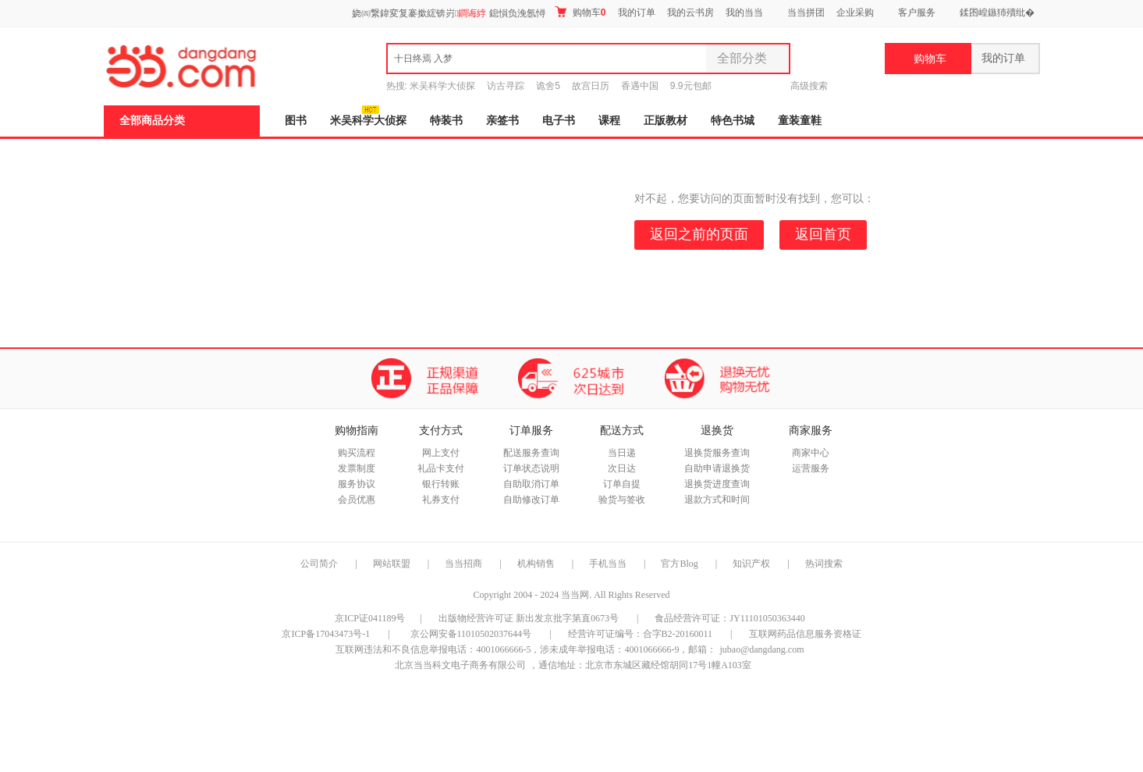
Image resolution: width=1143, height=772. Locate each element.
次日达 (622, 468)
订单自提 (622, 483)
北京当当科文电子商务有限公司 (460, 665)
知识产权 (752, 563)
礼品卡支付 (440, 468)
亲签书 (502, 120)
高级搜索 (809, 85)
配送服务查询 (531, 452)
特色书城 (732, 120)
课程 (609, 120)
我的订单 (636, 12)
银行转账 (441, 483)
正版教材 (665, 120)
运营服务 (810, 468)
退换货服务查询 (717, 452)
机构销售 (536, 563)
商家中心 (810, 452)
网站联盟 (391, 563)
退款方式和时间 (717, 499)
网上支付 (441, 452)
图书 (296, 120)
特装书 (446, 120)
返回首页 (823, 234)
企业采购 (855, 12)
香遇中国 (639, 85)
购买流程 (356, 452)
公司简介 (319, 563)
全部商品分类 (152, 120)
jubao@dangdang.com (761, 649)
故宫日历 (590, 85)
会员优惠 (356, 499)
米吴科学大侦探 (442, 85)
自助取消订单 (531, 483)
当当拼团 (806, 12)
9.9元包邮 (691, 85)
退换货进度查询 (717, 483)
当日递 (622, 452)
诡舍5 (548, 85)
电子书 (558, 120)
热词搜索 (824, 563)
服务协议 (356, 483)
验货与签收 (621, 499)
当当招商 (463, 563)
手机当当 (608, 563)
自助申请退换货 (717, 468)
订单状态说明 (531, 468)
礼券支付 (441, 499)
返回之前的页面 (699, 234)
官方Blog (679, 563)
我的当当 (744, 12)
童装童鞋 (800, 120)
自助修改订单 (531, 499)
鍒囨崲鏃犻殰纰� (997, 12)
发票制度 (356, 468)
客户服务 (916, 12)
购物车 (580, 12)
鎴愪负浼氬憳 (517, 13)
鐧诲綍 (472, 13)
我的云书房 (690, 12)
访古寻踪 (505, 85)
